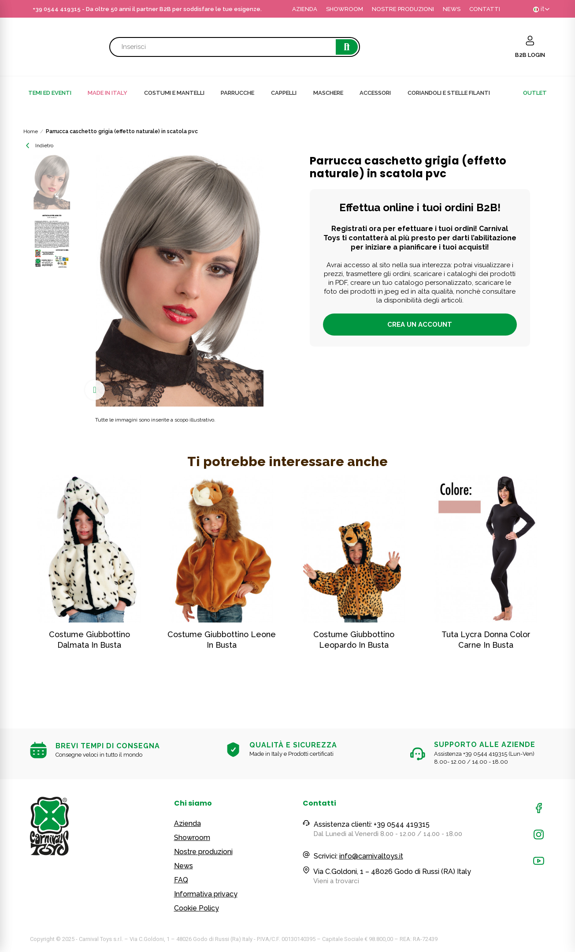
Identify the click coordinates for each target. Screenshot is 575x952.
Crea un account (419, 325)
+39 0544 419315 (57, 9)
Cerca (347, 47)
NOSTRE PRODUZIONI (403, 9)
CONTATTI (484, 9)
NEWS (451, 9)
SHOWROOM (344, 9)
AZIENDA (304, 9)
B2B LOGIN (530, 55)
